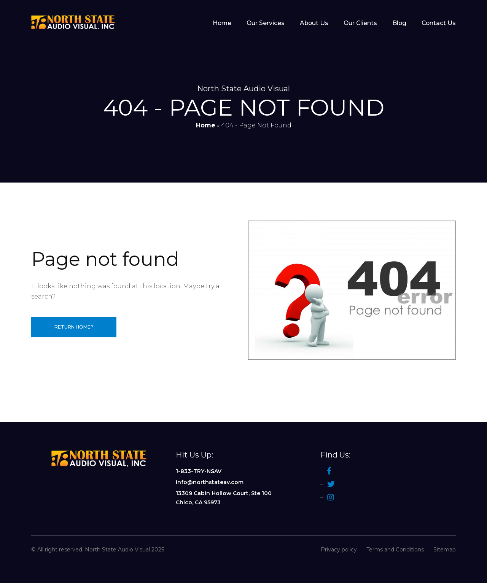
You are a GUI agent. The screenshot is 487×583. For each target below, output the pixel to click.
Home (222, 23)
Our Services (266, 23)
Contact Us (439, 23)
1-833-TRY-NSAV (198, 471)
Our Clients (360, 23)
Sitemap (444, 549)
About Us (314, 23)
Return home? (73, 327)
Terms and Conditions (395, 549)
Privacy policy (339, 549)
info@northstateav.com (210, 482)
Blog (399, 23)
